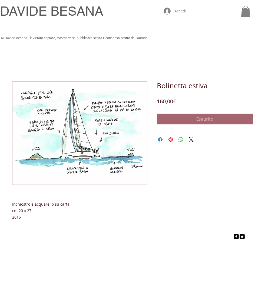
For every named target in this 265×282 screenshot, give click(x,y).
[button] (245, 11)
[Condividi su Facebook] (160, 139)
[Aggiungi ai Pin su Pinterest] (170, 139)
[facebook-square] (236, 236)
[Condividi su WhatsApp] (181, 139)
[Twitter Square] (242, 236)
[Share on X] (191, 139)
